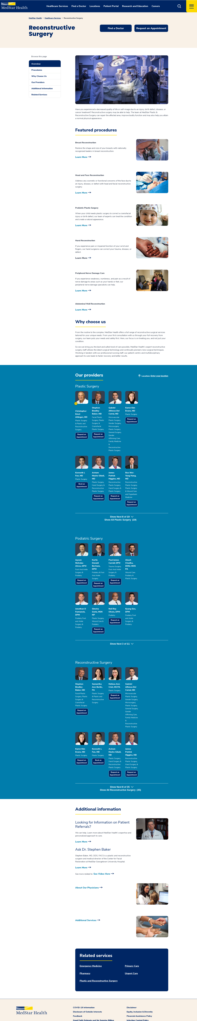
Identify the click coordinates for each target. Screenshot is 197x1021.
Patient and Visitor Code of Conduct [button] (90, 1018)
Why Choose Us (39, 76)
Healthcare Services (53, 18)
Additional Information (42, 88)
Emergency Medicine (91, 951)
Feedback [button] (77, 1001)
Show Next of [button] (121, 508)
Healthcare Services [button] (57, 6)
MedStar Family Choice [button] (83, 1010)
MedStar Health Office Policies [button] (141, 1010)
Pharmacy (85, 958)
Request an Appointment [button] (151, 28)
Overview (36, 64)
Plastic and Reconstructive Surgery (99, 966)
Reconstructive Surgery (73, 18)
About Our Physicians (87, 872)
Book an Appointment (85, 483)
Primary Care (132, 951)
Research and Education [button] (135, 6)
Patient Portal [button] (111, 6)
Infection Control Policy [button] (138, 1005)
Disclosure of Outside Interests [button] (87, 997)
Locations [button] (95, 6)
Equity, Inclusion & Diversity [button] (140, 997)
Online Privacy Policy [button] (137, 1014)
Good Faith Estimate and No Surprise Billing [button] (93, 1005)
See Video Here (101, 859)
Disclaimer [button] (131, 992)
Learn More (81, 157)
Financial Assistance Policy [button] (139, 1001)
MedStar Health (35, 18)
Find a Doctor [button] (78, 6)
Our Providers (37, 82)
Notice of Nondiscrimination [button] (86, 1014)
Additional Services (85, 905)
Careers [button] (156, 6)
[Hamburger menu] (191, 6)
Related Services (39, 94)
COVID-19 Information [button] (84, 992)
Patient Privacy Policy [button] (137, 1018)
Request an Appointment (85, 436)
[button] (179, 6)
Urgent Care (131, 958)
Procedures (36, 70)
